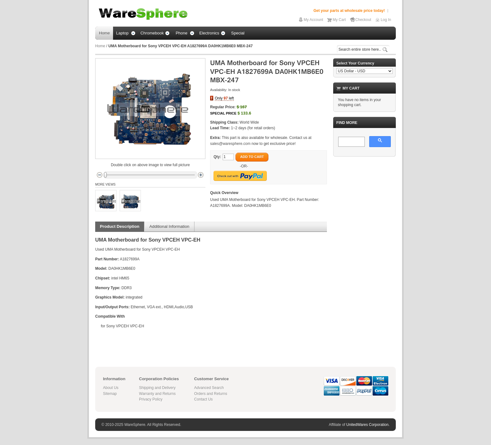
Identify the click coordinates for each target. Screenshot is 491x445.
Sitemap (110, 393)
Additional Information (169, 226)
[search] (350, 142)
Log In (386, 20)
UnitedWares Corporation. (368, 424)
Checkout (363, 20)
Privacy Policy (151, 399)
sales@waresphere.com (230, 143)
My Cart (339, 20)
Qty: (217, 157)
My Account (313, 20)
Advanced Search (209, 388)
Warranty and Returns (157, 393)
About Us (110, 388)
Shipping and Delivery (157, 388)
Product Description (119, 226)
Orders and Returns (210, 393)
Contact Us (203, 399)
